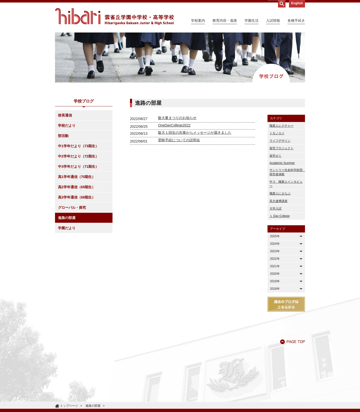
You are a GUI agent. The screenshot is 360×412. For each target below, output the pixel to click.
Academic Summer (282, 163)
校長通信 (65, 115)
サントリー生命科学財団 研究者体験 (287, 172)
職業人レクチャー (282, 126)
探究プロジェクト (282, 148)
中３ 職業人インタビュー (286, 184)
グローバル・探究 (72, 208)
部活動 (63, 136)
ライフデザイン (280, 140)
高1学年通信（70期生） (76, 177)
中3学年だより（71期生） (78, 166)
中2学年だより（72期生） (78, 156)
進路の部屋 (67, 218)
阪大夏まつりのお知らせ (177, 118)
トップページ (69, 406)
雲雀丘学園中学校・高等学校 (114, 16)
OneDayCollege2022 (174, 125)
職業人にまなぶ (280, 193)
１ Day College (280, 216)
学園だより (67, 228)
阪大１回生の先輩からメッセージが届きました (195, 132)
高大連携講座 (279, 201)
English (297, 3)
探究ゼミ (276, 156)
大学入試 (276, 208)
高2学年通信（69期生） (76, 187)
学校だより (67, 126)
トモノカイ (277, 133)
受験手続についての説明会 (179, 140)
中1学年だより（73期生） (78, 146)
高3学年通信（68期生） (76, 197)
